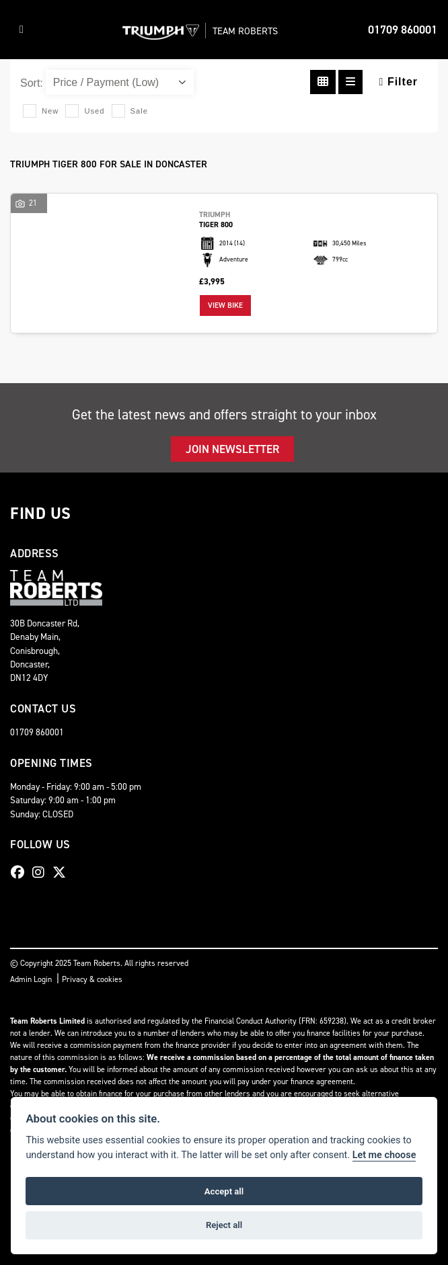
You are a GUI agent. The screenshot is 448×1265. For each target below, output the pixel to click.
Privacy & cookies (92, 979)
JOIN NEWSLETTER (232, 449)
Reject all (224, 1225)
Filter (398, 81)
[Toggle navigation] (21, 29)
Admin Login (31, 979)
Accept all (224, 1191)
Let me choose (384, 1155)
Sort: (31, 83)
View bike (225, 305)
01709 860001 (402, 30)
